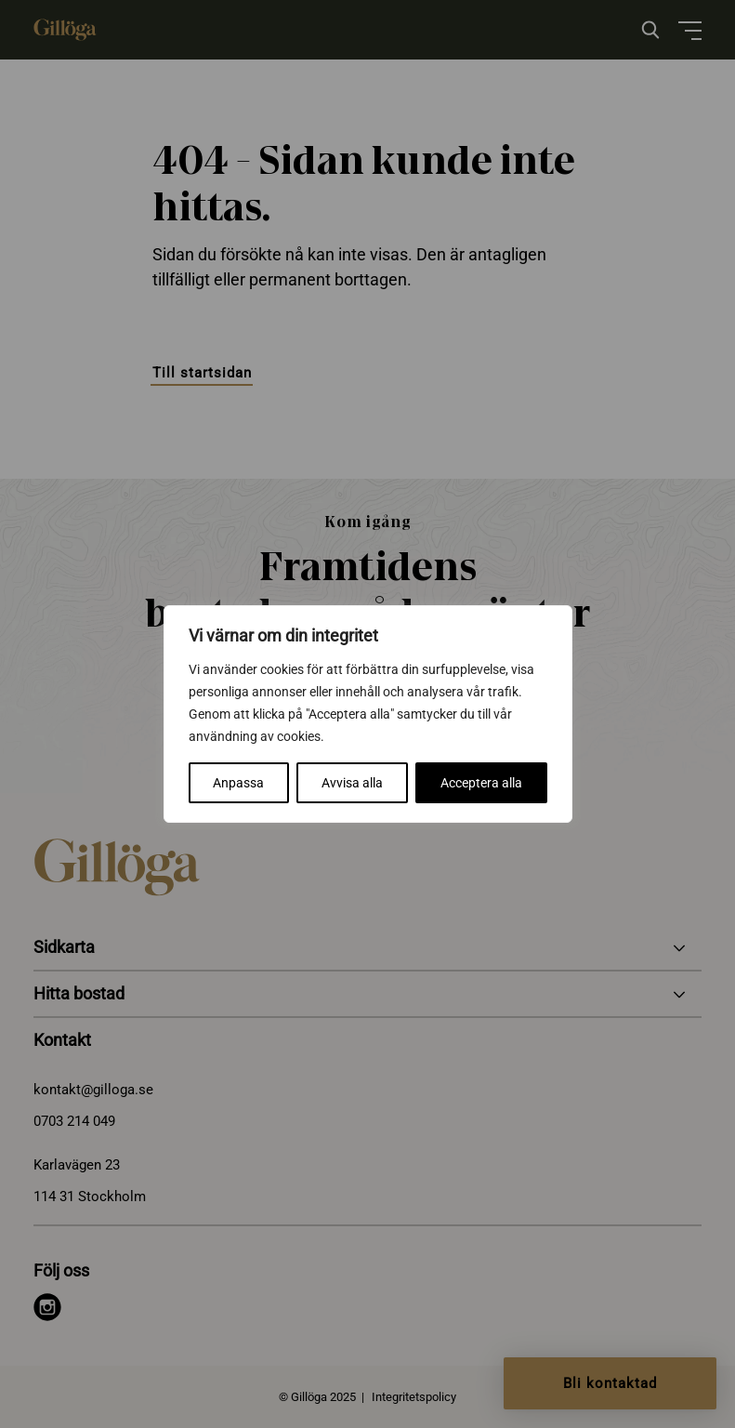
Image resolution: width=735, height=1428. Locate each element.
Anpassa (238, 782)
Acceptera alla (481, 782)
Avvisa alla (352, 782)
